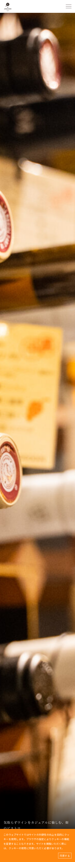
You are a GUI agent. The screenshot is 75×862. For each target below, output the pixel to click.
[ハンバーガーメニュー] (68, 6)
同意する (65, 855)
